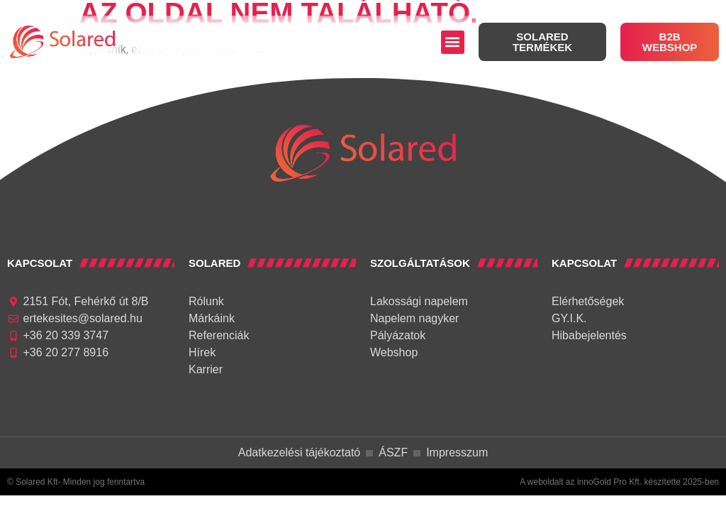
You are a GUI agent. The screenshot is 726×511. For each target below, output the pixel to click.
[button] (452, 42)
